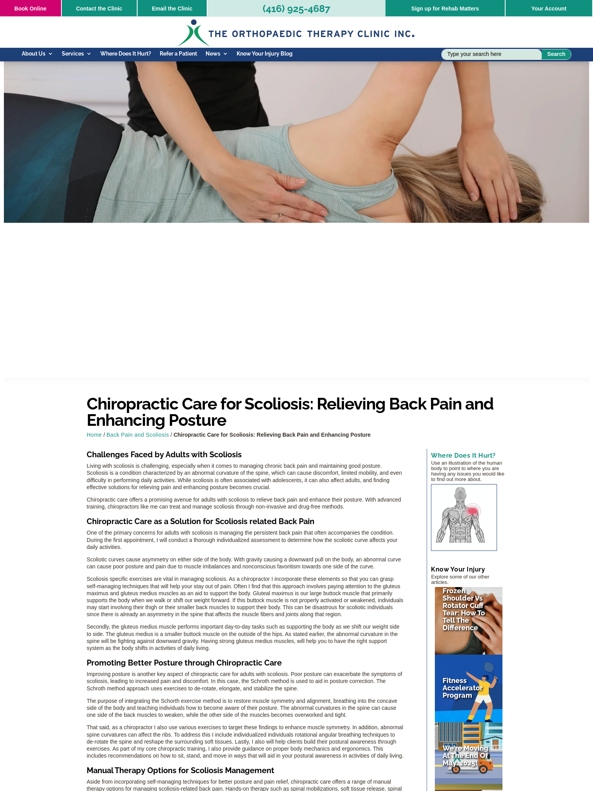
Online (30, 8)
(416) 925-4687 (296, 8)
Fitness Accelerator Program (463, 688)
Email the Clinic (172, 8)
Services (73, 54)
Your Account (548, 8)
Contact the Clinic (99, 8)
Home (94, 435)
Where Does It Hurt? (125, 54)
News (213, 54)
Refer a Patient (178, 54)
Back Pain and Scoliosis (137, 435)
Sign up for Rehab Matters (445, 8)
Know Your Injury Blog (265, 54)
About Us (33, 54)
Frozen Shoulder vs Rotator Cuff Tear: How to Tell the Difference (464, 609)
